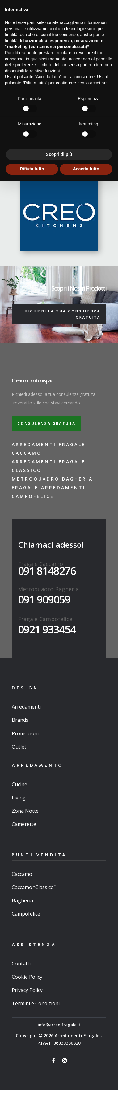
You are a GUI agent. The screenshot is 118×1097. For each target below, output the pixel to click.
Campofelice (26, 913)
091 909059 (44, 599)
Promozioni (25, 733)
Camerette (24, 824)
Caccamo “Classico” (34, 887)
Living (19, 797)
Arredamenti (26, 706)
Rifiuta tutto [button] (32, 1084)
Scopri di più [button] (59, 1069)
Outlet (19, 746)
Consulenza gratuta (46, 423)
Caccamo (22, 874)
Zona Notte (25, 810)
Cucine (19, 784)
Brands (20, 720)
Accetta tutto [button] (86, 1084)
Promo (87, 21)
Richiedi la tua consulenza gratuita (62, 314)
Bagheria (22, 900)
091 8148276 (47, 570)
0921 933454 (47, 629)
